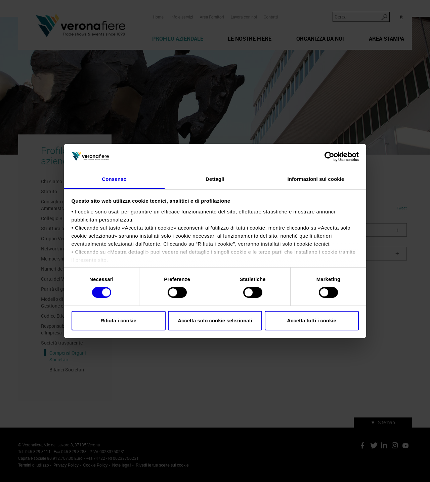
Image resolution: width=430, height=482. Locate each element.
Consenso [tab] (114, 179)
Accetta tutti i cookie (311, 320)
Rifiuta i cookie (118, 320)
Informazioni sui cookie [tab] (316, 179)
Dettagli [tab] (215, 179)
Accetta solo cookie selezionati (215, 320)
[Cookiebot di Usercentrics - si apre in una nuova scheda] (329, 157)
